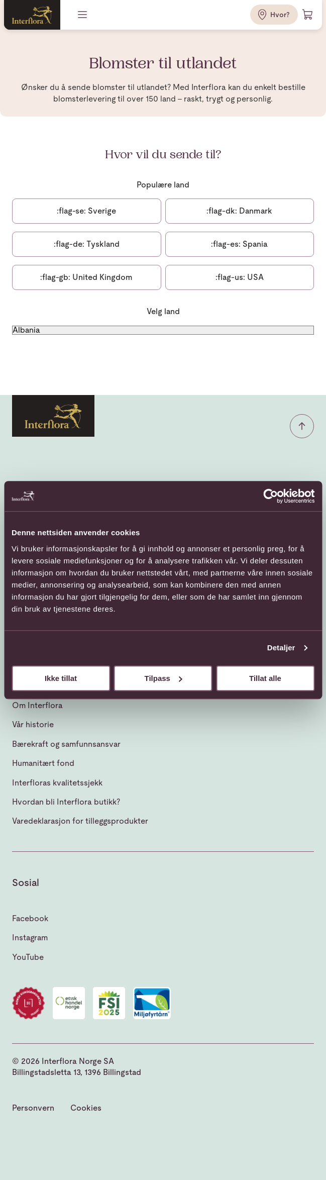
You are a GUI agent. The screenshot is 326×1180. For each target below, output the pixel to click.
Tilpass (163, 678)
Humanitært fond (43, 763)
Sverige (86, 211)
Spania (239, 244)
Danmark (239, 211)
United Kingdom (86, 277)
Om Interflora (37, 705)
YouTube (28, 957)
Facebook (30, 918)
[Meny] (83, 15)
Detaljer (281, 647)
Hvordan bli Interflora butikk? (66, 802)
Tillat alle (265, 678)
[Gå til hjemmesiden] (32, 15)
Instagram (30, 937)
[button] (302, 426)
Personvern (33, 1108)
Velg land (163, 311)
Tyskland (87, 244)
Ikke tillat (61, 678)
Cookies (85, 1108)
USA (239, 277)
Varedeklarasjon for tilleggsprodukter (80, 821)
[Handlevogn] (308, 15)
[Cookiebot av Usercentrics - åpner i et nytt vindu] (270, 496)
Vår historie (33, 724)
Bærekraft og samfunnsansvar (66, 744)
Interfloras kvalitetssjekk (57, 783)
